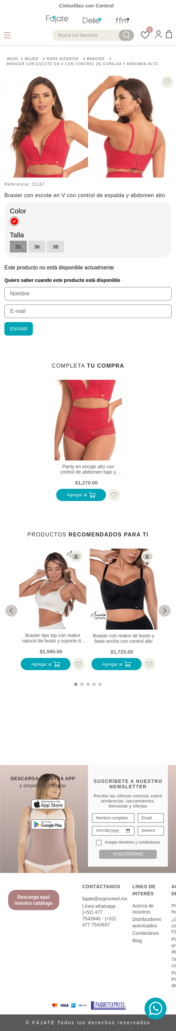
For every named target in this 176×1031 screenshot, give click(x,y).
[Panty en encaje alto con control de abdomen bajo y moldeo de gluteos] (88, 441)
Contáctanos (145, 933)
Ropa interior (63, 59)
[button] (158, 35)
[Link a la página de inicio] (12, 58)
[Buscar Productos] (127, 35)
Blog (137, 940)
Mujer (32, 59)
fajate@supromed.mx (104, 898)
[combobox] (93, 35)
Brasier (96, 59)
